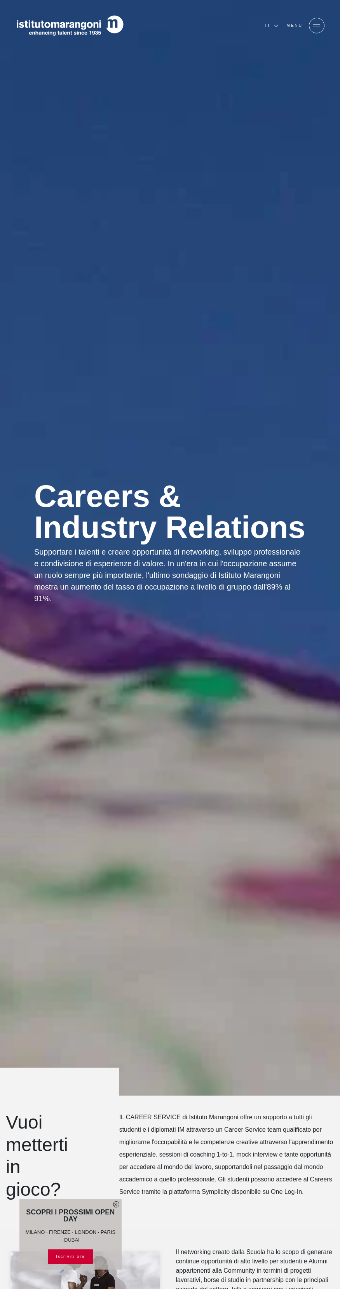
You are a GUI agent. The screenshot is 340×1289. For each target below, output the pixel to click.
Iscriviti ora (70, 1256)
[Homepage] (70, 26)
